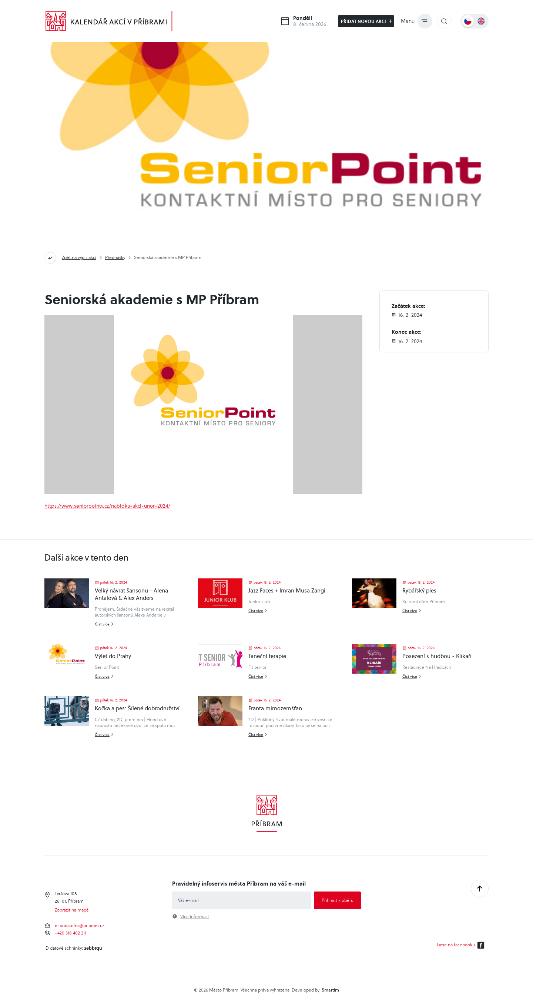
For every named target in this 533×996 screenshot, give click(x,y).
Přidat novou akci (366, 21)
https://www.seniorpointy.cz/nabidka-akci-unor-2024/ (107, 505)
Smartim (330, 990)
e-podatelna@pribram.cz (79, 926)
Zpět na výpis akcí (79, 257)
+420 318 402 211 (70, 933)
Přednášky (115, 257)
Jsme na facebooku (462, 945)
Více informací (194, 917)
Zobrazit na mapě (72, 910)
